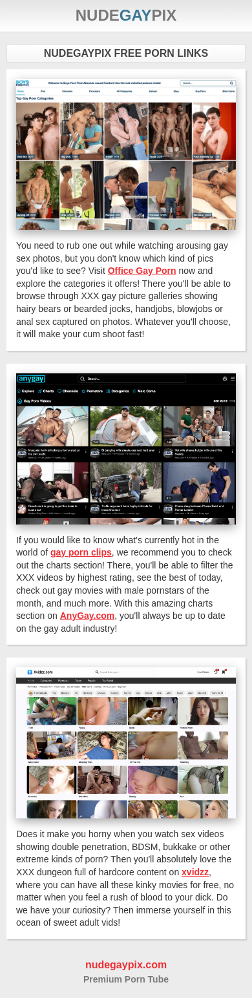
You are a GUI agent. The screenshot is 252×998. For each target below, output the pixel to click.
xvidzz (195, 872)
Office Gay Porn (142, 270)
